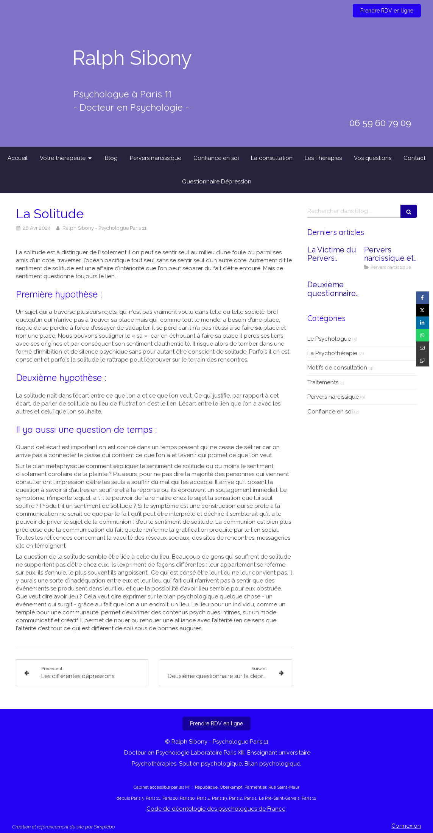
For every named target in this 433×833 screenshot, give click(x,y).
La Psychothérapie (332, 353)
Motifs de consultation (337, 367)
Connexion (406, 825)
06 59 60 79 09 (380, 122)
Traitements (322, 382)
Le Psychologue (329, 338)
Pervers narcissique (333, 396)
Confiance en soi (330, 411)
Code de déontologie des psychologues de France (215, 808)
